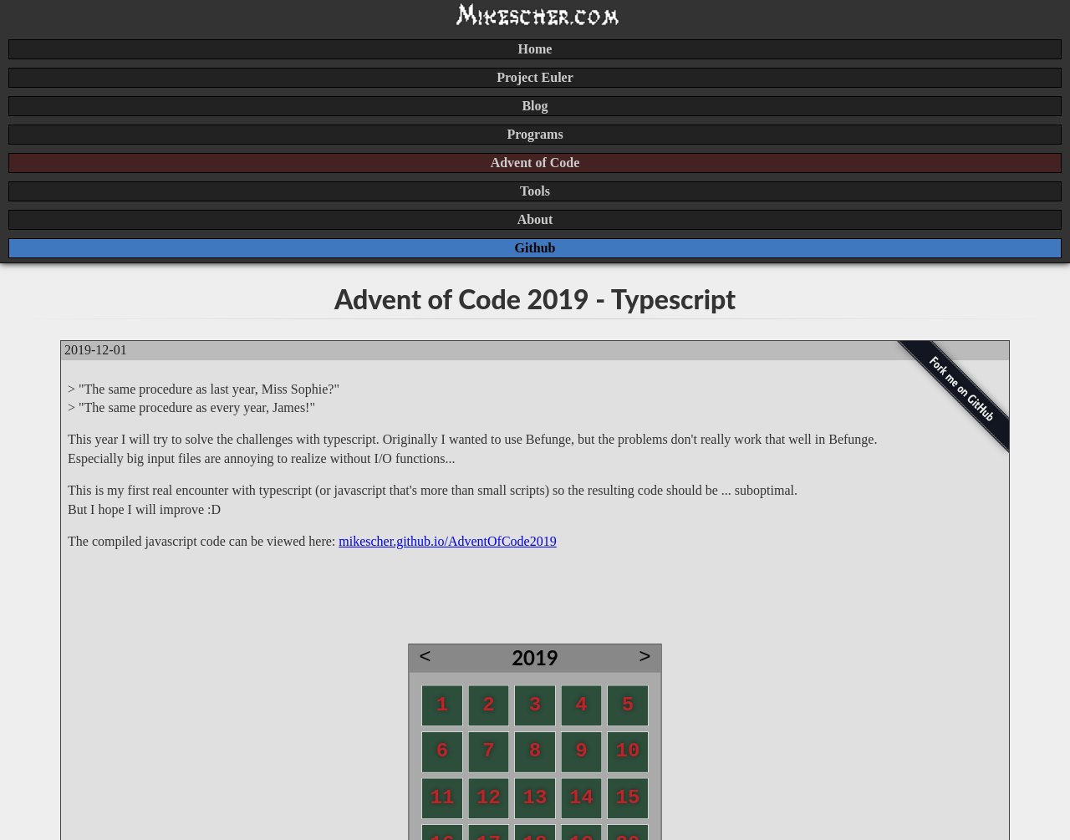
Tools (535, 191)
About (535, 219)
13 (535, 797)
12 (488, 797)
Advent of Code (535, 162)
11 (443, 797)
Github (535, 248)
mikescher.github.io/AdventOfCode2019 (447, 541)
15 (628, 797)
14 (581, 797)
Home (535, 49)
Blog (535, 106)
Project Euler (535, 77)
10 (628, 751)
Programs (535, 134)
